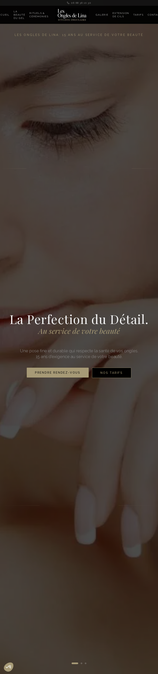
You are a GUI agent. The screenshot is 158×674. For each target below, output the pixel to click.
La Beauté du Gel (19, 14)
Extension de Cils (121, 15)
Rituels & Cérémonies (39, 15)
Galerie (102, 14)
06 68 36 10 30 (79, 2)
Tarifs (138, 14)
